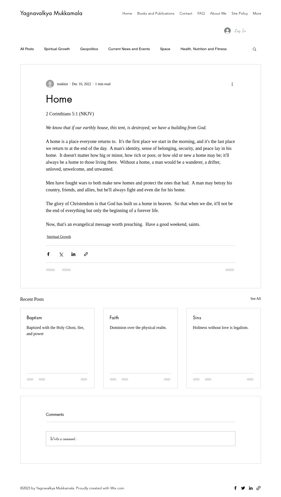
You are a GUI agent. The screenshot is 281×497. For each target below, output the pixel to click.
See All (256, 299)
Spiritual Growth (57, 49)
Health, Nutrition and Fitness (204, 49)
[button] (254, 49)
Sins (197, 317)
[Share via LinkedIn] (73, 254)
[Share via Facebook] (48, 254)
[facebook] (235, 488)
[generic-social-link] (258, 488)
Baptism (34, 317)
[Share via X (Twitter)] (60, 254)
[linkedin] (250, 488)
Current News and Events (129, 49)
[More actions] (232, 84)
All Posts (27, 49)
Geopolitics (89, 49)
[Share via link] (86, 254)
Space (165, 49)
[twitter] (243, 488)
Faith (114, 317)
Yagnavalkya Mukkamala (51, 13)
